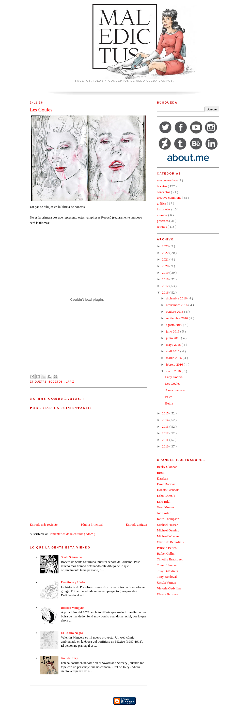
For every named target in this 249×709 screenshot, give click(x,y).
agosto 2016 (174, 325)
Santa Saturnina (71, 557)
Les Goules (172, 383)
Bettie (169, 403)
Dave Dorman (166, 484)
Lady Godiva (173, 377)
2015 (165, 413)
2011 (165, 440)
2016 (165, 292)
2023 (165, 246)
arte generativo (167, 180)
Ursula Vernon (166, 582)
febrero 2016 (175, 364)
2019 (165, 272)
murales (162, 215)
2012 (165, 433)
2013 (165, 426)
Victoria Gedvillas (169, 588)
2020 (165, 266)
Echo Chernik (166, 496)
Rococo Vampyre (72, 608)
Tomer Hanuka (167, 565)
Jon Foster (164, 513)
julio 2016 (173, 331)
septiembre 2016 (177, 318)
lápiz (70, 381)
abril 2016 (173, 351)
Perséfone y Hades (73, 582)
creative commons (169, 197)
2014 (165, 420)
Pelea (168, 397)
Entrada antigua (136, 524)
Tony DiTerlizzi (167, 571)
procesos (163, 221)
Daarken (162, 478)
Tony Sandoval (167, 576)
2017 (165, 286)
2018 (165, 279)
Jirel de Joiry (69, 658)
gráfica (162, 203)
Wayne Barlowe (167, 594)
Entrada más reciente (44, 524)
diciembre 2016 (176, 298)
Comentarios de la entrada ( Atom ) (72, 534)
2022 (165, 253)
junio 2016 (173, 338)
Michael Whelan (168, 536)
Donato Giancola (168, 490)
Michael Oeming (168, 530)
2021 (165, 259)
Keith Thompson (168, 519)
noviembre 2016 (177, 305)
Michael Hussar (167, 525)
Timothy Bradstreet (170, 559)
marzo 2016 (174, 358)
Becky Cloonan (167, 467)
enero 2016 (173, 371)
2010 (165, 446)
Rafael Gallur (166, 553)
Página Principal (92, 524)
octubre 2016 (175, 311)
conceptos (164, 192)
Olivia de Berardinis (170, 542)
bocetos (56, 381)
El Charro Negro (72, 633)
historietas (164, 209)
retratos (162, 226)
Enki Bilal (163, 501)
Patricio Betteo (167, 548)
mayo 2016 (173, 344)
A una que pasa (175, 390)
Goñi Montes (165, 507)
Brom (161, 472)
